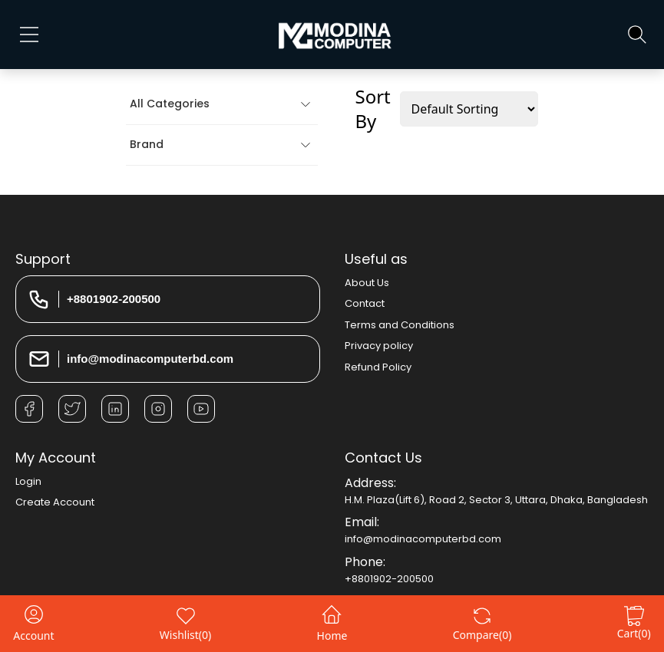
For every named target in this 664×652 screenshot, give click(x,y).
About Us (367, 282)
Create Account (54, 502)
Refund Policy (378, 367)
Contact (365, 303)
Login (28, 481)
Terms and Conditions (399, 325)
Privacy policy (379, 345)
